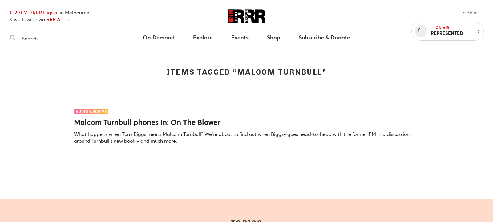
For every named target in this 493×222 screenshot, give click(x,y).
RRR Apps (57, 19)
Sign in (470, 12)
